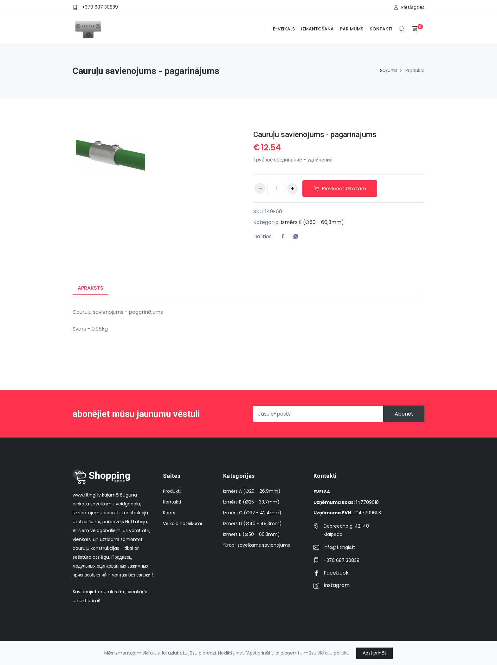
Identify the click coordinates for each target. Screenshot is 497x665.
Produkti (172, 491)
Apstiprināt (374, 653)
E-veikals (284, 29)
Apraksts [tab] (90, 288)
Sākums (388, 70)
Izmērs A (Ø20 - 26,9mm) (252, 491)
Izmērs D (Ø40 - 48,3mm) (252, 523)
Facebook (331, 572)
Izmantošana (317, 29)
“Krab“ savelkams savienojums (256, 545)
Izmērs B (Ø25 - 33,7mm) (251, 502)
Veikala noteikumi (182, 523)
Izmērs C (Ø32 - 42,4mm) (252, 513)
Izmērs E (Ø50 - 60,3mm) (312, 222)
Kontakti (381, 29)
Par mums (351, 29)
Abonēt (403, 414)
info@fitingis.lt (339, 547)
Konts (169, 513)
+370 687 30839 (100, 7)
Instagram (331, 585)
